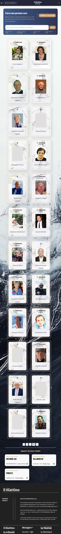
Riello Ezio (17, 198)
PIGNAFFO (9, 473)
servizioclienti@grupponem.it (49, 506)
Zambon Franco (40, 433)
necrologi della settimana (21, 32)
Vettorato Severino (17, 433)
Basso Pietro (41, 98)
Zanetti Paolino (41, 232)
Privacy (5, 500)
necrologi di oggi (9, 32)
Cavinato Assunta (17, 131)
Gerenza (5, 499)
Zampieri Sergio (40, 198)
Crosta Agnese (17, 64)
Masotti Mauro (41, 131)
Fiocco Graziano (40, 265)
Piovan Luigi (40, 399)
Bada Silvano (17, 399)
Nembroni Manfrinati (17, 232)
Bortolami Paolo (40, 332)
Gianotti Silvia (17, 265)
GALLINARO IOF (38, 459)
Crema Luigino (17, 366)
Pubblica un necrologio (47, 15)
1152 (33, 444)
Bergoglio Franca (17, 165)
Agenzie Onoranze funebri (30, 451)
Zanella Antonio (40, 366)
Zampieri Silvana (17, 332)
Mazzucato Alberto (17, 98)
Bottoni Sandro (41, 299)
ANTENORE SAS (11, 459)
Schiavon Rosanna (40, 165)
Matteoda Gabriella (41, 64)
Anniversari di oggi (49, 32)
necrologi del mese (37, 32)
